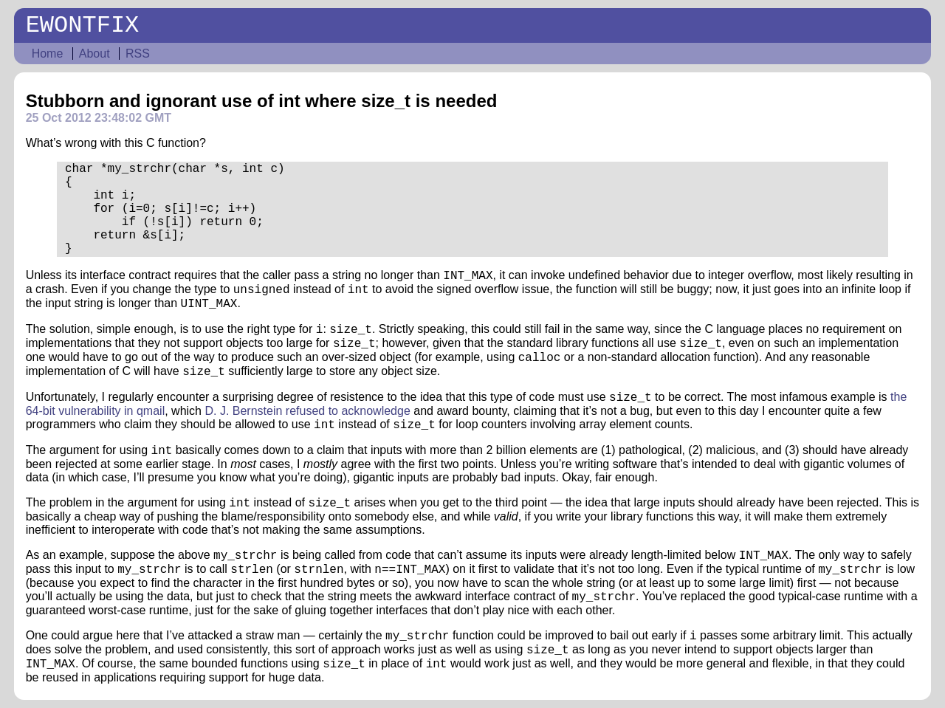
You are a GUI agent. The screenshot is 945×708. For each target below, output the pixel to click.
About (94, 53)
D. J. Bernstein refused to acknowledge (307, 411)
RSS (138, 53)
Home (47, 53)
